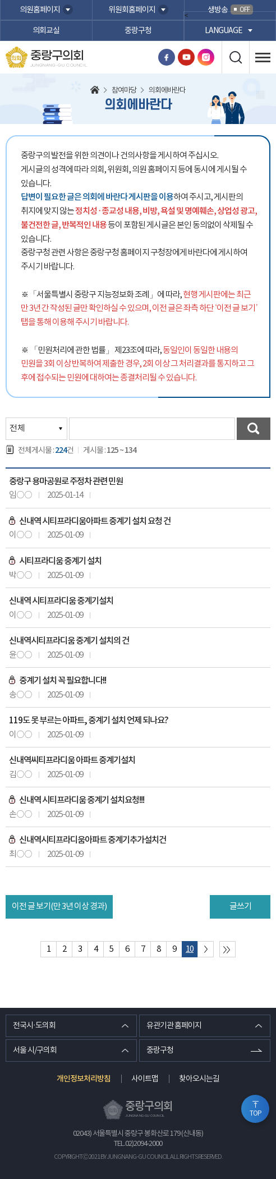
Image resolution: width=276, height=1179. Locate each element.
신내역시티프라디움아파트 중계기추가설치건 (87, 840)
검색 (253, 429)
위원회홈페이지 (131, 10)
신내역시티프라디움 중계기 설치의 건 (69, 641)
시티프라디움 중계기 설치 (55, 561)
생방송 (230, 9)
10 (190, 949)
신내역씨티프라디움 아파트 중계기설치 (72, 760)
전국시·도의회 (34, 1025)
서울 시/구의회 (35, 1050)
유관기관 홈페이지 (173, 1025)
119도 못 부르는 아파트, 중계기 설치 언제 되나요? (88, 720)
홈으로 (94, 91)
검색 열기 (235, 57)
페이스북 (166, 57)
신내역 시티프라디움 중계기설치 (61, 601)
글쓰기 (240, 906)
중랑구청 (138, 30)
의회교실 (46, 30)
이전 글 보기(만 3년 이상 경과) (59, 906)
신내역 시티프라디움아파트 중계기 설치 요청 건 (90, 521)
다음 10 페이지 (205, 949)
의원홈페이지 (40, 10)
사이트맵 (144, 1079)
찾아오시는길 (199, 1079)
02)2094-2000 (143, 1144)
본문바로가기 (0, 0)
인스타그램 (205, 57)
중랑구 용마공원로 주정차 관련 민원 (66, 481)
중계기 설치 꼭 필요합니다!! (57, 681)
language (223, 30)
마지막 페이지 (227, 949)
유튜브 (186, 57)
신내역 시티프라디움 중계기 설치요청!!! (76, 800)
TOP (255, 1113)
